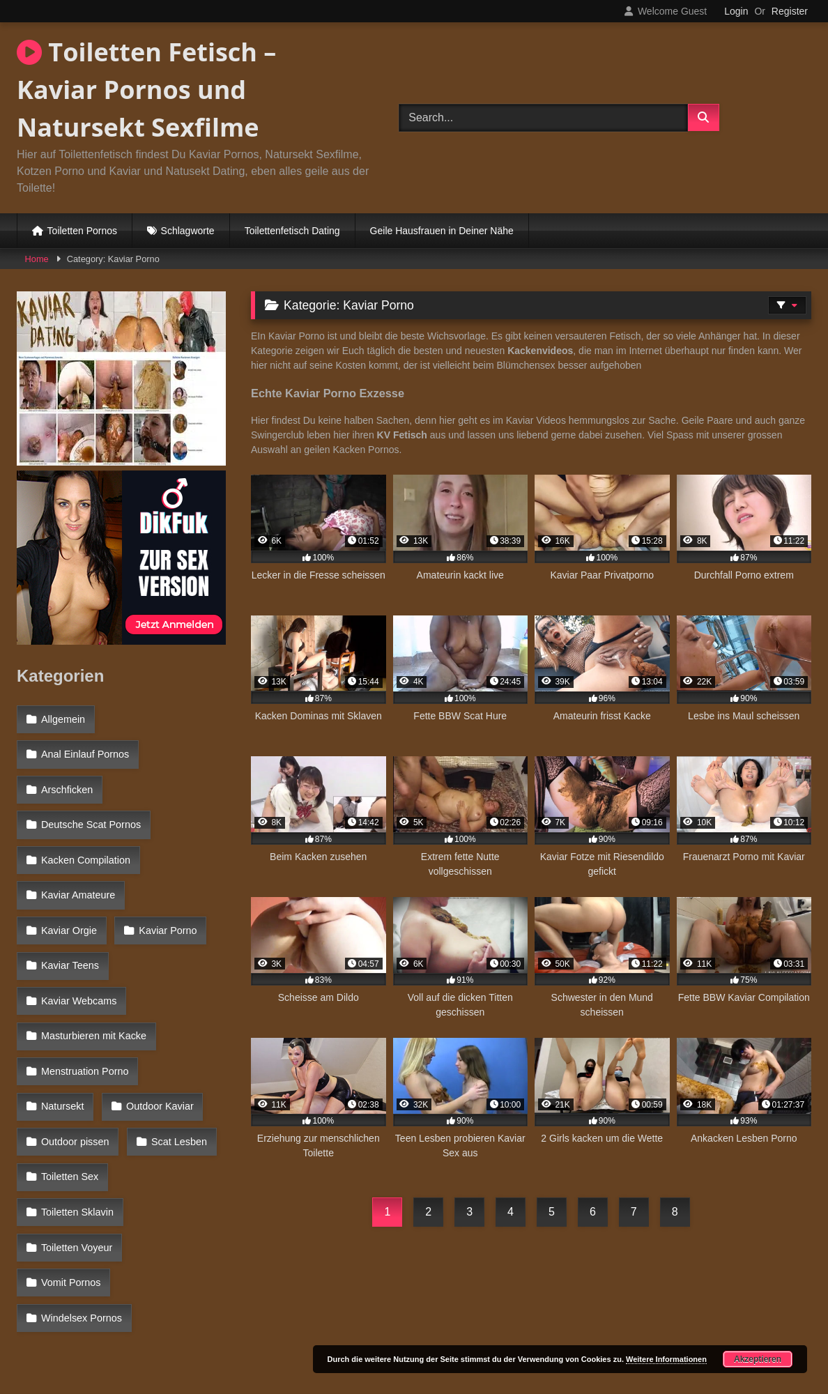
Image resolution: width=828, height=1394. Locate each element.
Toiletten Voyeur (76, 1110)
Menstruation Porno (84, 989)
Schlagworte (188, 230)
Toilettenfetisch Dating (292, 230)
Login (736, 11)
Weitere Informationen (666, 1359)
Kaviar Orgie (181, 868)
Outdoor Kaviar (74, 1019)
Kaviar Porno (69, 898)
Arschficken (66, 777)
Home (37, 259)
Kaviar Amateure (77, 868)
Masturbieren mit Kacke (93, 959)
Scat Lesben (176, 1049)
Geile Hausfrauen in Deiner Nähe (442, 230)
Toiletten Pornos (82, 230)
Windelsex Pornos (80, 1170)
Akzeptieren (757, 1359)
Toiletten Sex (69, 1079)
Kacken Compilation (85, 838)
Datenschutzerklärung (506, 1333)
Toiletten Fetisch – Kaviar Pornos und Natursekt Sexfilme (146, 89)
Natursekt (188, 989)
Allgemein (62, 717)
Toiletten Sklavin (173, 1079)
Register (790, 11)
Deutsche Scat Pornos (90, 808)
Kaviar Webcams (78, 929)
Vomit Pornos (70, 1140)
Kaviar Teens (166, 898)
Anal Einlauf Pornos (84, 747)
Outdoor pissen (74, 1049)
